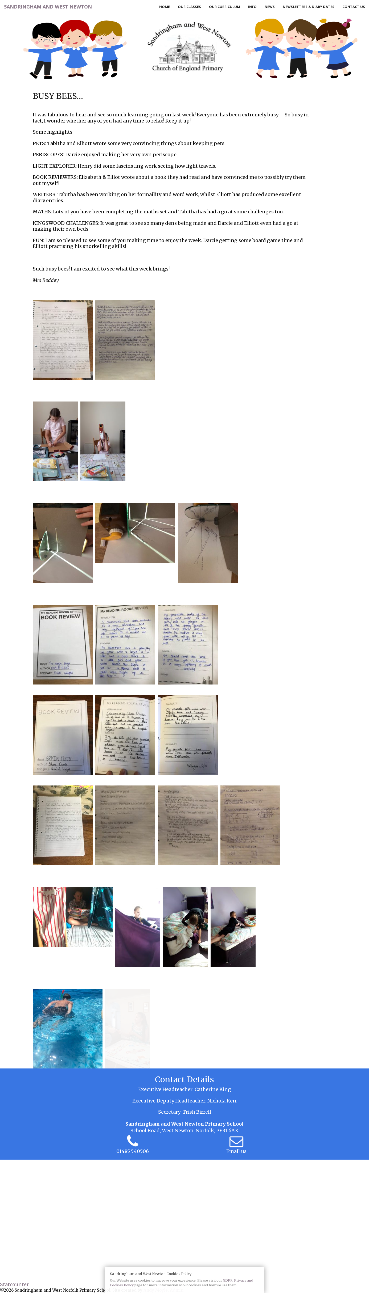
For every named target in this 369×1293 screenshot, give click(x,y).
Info (252, 6)
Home (164, 6)
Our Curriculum (224, 6)
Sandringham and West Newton (48, 6)
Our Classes (189, 6)
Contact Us (353, 6)
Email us (236, 1151)
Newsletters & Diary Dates (308, 6)
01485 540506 (132, 1151)
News (270, 6)
